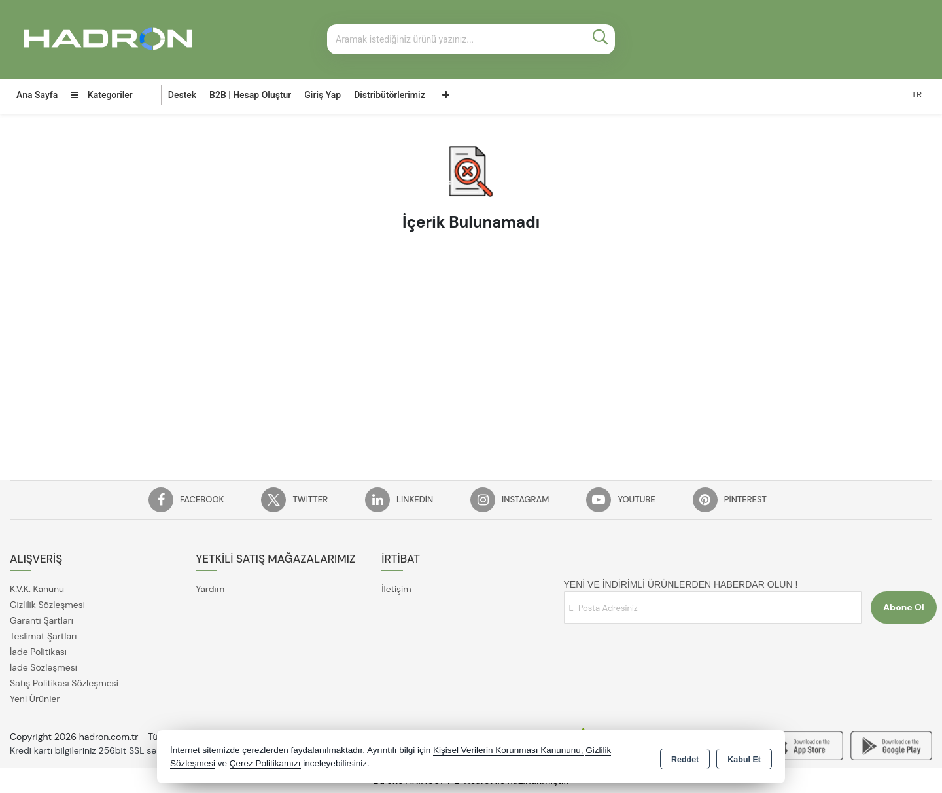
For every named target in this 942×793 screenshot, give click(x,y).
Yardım (210, 589)
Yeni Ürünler (35, 699)
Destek (182, 95)
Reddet (685, 757)
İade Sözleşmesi (43, 667)
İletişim (396, 589)
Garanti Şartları (41, 620)
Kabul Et (744, 757)
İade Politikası (38, 652)
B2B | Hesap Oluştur (250, 95)
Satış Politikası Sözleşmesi (64, 683)
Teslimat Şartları (43, 636)
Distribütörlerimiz (389, 95)
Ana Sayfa (37, 95)
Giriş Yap (322, 95)
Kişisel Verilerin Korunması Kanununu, (508, 750)
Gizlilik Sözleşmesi (47, 604)
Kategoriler (101, 95)
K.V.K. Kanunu (37, 589)
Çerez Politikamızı (265, 763)
